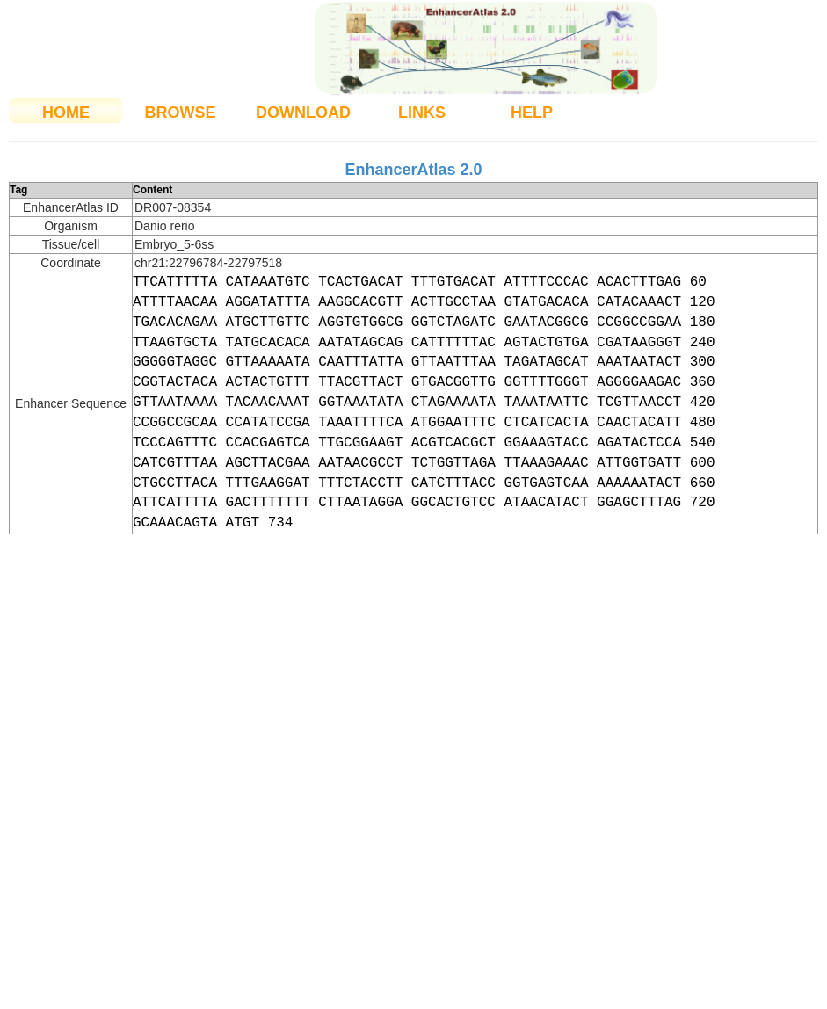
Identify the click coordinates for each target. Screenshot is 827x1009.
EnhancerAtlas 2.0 (413, 169)
